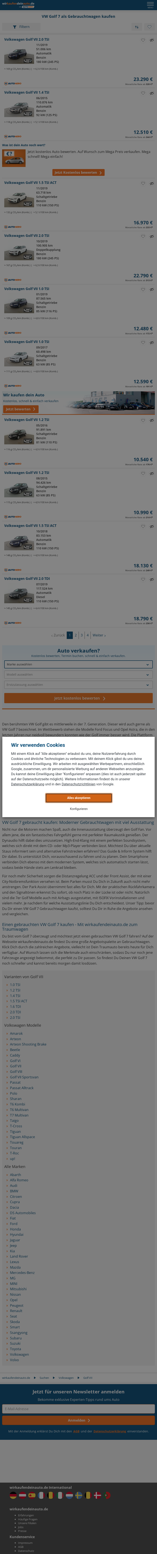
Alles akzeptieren (79, 798)
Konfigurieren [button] (79, 809)
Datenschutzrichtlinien (78, 784)
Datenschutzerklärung (27, 784)
